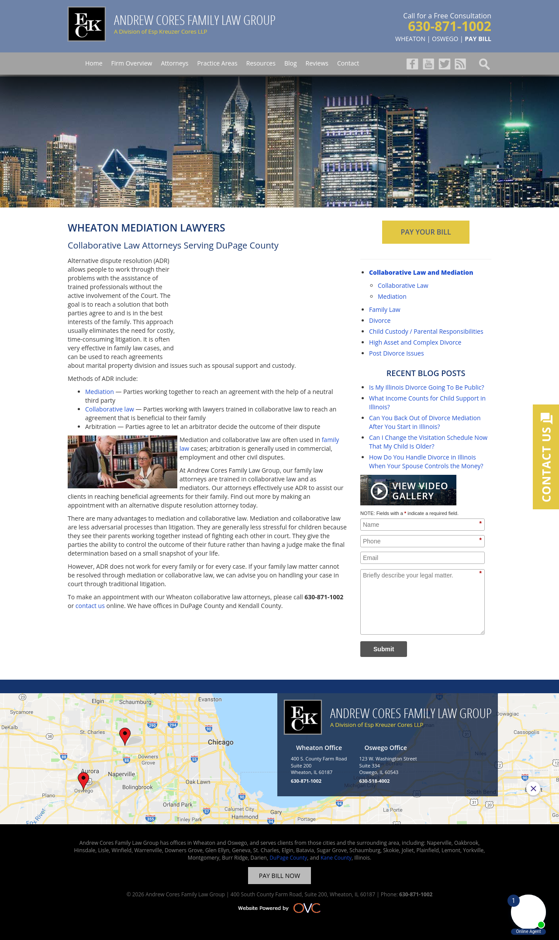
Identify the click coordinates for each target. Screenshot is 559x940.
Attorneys (174, 63)
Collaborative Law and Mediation (421, 272)
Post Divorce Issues (396, 353)
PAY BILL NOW (279, 875)
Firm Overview (131, 63)
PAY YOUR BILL (425, 232)
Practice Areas (217, 63)
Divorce (379, 320)
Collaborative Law (403, 285)
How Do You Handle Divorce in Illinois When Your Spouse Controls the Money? (426, 461)
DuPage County (288, 857)
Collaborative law (109, 409)
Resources (261, 63)
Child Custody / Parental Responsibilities (426, 331)
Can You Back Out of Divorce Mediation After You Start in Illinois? (425, 422)
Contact (348, 63)
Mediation (99, 391)
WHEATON (410, 39)
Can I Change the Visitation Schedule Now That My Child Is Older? (428, 441)
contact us (90, 605)
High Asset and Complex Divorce (415, 342)
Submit (383, 649)
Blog (290, 63)
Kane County (336, 857)
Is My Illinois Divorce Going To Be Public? (426, 387)
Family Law (384, 309)
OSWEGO (445, 39)
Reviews (317, 63)
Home (94, 63)
